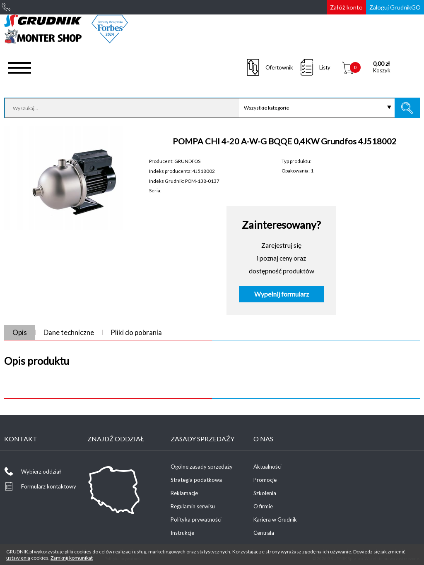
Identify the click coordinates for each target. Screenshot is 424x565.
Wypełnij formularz (281, 294)
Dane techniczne (68, 332)
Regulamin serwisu (193, 506)
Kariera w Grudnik (275, 519)
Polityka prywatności (196, 519)
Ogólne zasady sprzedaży (202, 466)
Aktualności (267, 466)
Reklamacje (184, 493)
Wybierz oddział (41, 471)
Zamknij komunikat (72, 558)
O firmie (263, 506)
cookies (83, 551)
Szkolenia (264, 493)
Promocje (265, 479)
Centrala (263, 532)
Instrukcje (182, 532)
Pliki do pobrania (136, 332)
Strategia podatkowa (196, 479)
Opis (19, 332)
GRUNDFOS (187, 161)
